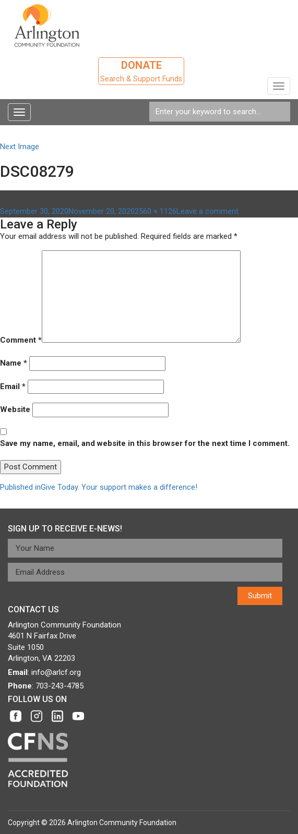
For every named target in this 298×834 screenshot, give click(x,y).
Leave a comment (207, 211)
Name (13, 363)
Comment (21, 340)
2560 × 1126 (155, 211)
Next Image (19, 146)
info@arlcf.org (56, 672)
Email (13, 386)
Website (15, 409)
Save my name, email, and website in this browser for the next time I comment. (145, 443)
